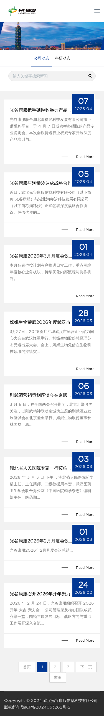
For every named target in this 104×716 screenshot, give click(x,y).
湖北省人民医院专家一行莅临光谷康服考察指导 (52, 468)
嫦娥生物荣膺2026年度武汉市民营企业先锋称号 (52, 322)
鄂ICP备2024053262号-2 (45, 707)
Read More (85, 157)
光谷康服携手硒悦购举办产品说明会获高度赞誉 (52, 110)
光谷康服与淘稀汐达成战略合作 (41, 183)
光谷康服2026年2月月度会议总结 (44, 541)
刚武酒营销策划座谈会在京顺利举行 (45, 395)
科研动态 (62, 58)
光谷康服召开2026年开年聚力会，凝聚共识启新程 (52, 594)
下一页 (86, 667)
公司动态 (41, 58)
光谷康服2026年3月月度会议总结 (44, 256)
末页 (58, 677)
